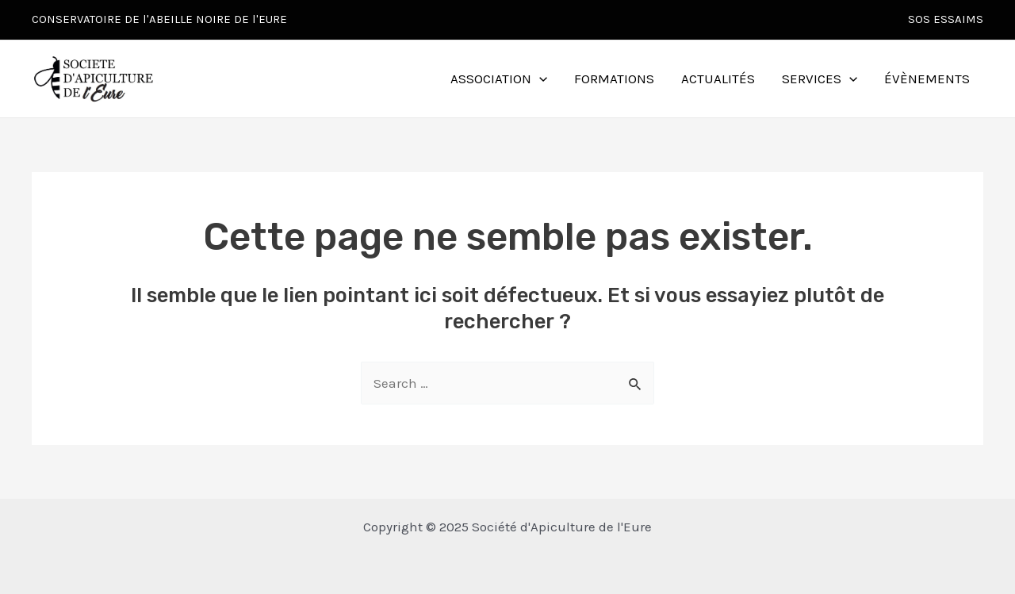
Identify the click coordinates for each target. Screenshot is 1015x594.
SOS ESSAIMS (945, 19)
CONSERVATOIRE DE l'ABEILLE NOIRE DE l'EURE (159, 19)
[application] (539, 78)
